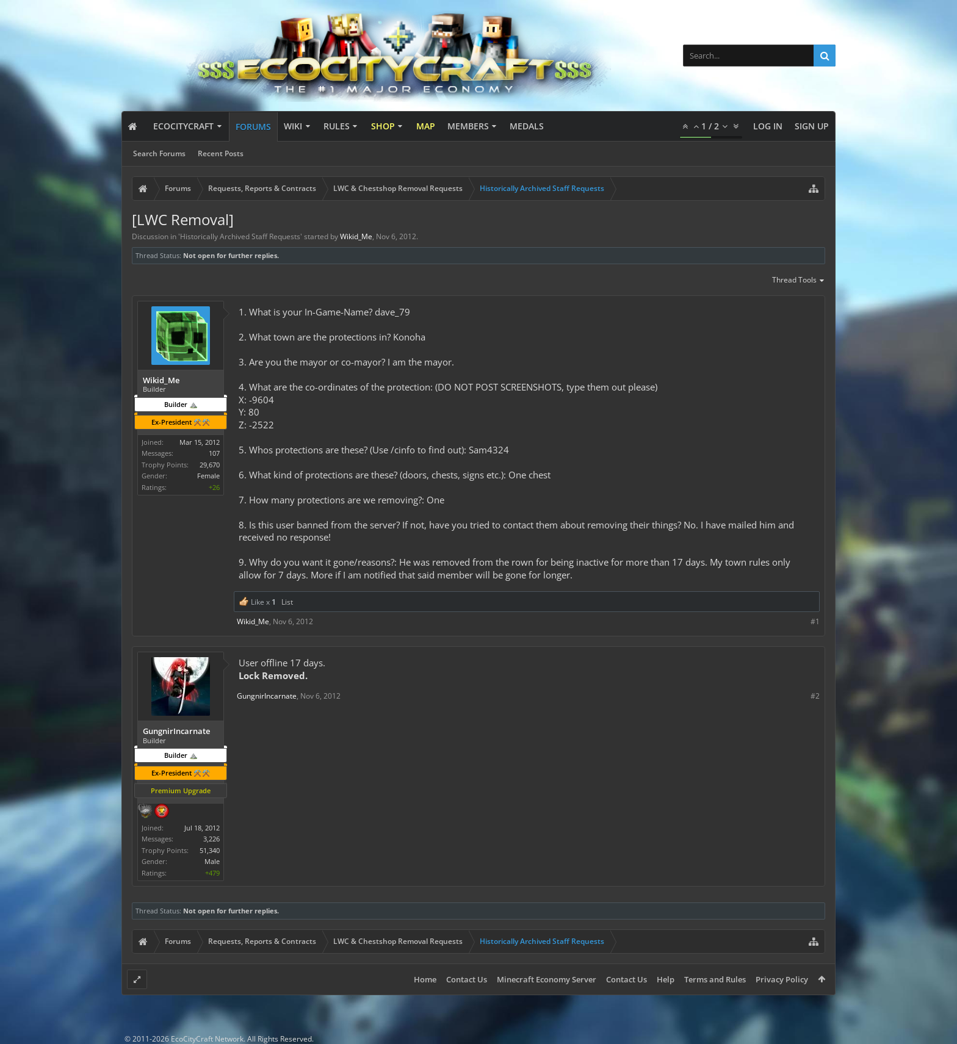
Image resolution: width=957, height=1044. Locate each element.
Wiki (293, 126)
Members (468, 126)
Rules (336, 126)
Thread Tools (798, 281)
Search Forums (159, 153)
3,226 (211, 838)
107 (214, 453)
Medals (527, 126)
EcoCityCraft (183, 126)
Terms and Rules (715, 979)
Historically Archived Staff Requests (240, 236)
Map (425, 126)
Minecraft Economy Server (546, 979)
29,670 (210, 464)
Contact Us (466, 979)
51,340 (210, 850)
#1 (815, 621)
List (287, 602)
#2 (815, 695)
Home (425, 979)
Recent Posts (221, 153)
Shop (383, 126)
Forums (253, 126)
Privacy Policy (782, 979)
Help (665, 979)
